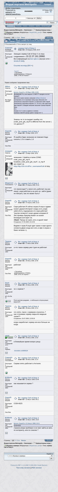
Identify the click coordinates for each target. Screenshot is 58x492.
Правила (31, 26)
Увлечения (28, 30)
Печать (49, 38)
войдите (9, 12)
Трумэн (8, 241)
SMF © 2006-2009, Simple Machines (36, 465)
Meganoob (9, 183)
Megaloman (33, 32)
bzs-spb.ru (34, 59)
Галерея (47, 4)
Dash (7, 283)
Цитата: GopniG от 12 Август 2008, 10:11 (27, 423)
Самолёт (8, 48)
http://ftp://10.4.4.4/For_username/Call (29, 166)
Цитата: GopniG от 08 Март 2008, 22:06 (26, 92)
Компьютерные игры (42, 30)
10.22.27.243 (19, 61)
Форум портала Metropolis (13, 30)
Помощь (18, 26)
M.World (8, 377)
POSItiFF (8, 151)
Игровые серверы (11, 32)
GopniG (16, 71)
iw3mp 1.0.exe (40, 98)
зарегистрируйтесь (13, 14)
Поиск (25, 26)
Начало (10, 26)
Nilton (7, 86)
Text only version (23, 468)
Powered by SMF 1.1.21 (18, 465)
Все (18, 37)
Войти (38, 26)
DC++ (30, 66)
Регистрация (46, 26)
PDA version (37, 468)
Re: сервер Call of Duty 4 (28, 87)
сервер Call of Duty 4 (27, 48)
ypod (39, 32)
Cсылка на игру (20, 66)
